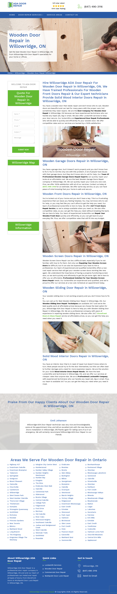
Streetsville (92, 481)
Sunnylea (13, 507)
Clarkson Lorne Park (96, 532)
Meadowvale (93, 501)
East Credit (66, 507)
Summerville (66, 540)
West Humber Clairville (19, 498)
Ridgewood (66, 501)
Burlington (66, 476)
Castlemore (14, 490)
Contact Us (71, 15)
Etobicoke (66, 465)
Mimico (12, 526)
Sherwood (66, 512)
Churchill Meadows (95, 535)
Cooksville (92, 529)
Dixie (64, 529)
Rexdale (13, 518)
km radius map (23, 191)
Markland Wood (16, 529)
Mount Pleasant (16, 481)
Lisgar (90, 507)
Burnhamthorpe (94, 465)
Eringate (39, 480)
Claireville (13, 484)
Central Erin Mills (94, 537)
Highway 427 (15, 465)
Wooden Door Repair (53, 569)
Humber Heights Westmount (42, 474)
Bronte (64, 470)
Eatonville (65, 535)
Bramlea (65, 467)
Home (12, 15)
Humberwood (41, 467)
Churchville (14, 487)
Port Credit (66, 526)
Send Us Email (90, 576)
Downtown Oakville (17, 467)
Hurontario (92, 512)
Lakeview (91, 509)
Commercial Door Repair (55, 572)
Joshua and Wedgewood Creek (46, 526)
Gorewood (92, 476)
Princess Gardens (17, 521)
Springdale (14, 476)
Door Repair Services (30, 15)
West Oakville (41, 530)
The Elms (39, 483)
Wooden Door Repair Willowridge (41, 73)
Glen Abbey (66, 473)
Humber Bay (40, 478)
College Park (41, 503)
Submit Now (23, 150)
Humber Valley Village (44, 470)
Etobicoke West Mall (44, 486)
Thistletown (14, 504)
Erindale (65, 509)
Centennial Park (42, 492)
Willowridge (20, 73)
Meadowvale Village (95, 498)
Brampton (65, 484)
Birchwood (66, 521)
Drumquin (65, 490)
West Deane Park (17, 495)
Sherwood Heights (43, 520)
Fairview (91, 515)
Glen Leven (66, 523)
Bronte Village (41, 497)
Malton (90, 504)
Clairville (39, 489)
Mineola (91, 495)
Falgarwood (40, 506)
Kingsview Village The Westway (18, 538)
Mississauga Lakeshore (97, 473)
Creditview (92, 526)
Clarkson (65, 518)
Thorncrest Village (17, 501)
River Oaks (40, 517)
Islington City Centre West (46, 465)
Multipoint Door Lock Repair (57, 576)
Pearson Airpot (67, 532)
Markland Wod (67, 537)
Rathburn (91, 487)
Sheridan (91, 470)
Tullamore (14, 473)
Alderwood (40, 494)
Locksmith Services (53, 565)
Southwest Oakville (43, 522)
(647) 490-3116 (93, 6)
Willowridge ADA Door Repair (41, 592)
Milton (64, 479)
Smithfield (14, 512)
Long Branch (15, 532)
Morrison (39, 511)
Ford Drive (40, 508)
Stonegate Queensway (19, 509)
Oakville (65, 487)
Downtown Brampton (18, 470)
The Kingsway (15, 535)
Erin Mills (91, 518)
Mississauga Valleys (95, 493)
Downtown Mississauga (71, 504)
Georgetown (66, 481)
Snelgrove (14, 479)
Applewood (92, 540)
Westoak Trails (42, 533)
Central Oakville (42, 500)
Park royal (66, 515)
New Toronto (15, 523)
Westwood (66, 493)
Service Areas (54, 15)
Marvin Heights (67, 495)
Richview (13, 515)
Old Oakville (40, 514)
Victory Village (67, 498)
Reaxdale (39, 538)
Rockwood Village (95, 467)
